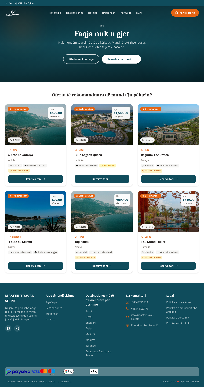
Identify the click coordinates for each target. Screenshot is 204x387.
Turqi (89, 311)
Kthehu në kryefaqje (81, 59)
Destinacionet (74, 13)
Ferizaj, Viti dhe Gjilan (20, 3)
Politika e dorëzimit (177, 317)
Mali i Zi (90, 334)
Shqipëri (91, 322)
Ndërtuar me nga (181, 381)
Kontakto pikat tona (144, 325)
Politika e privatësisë (178, 302)
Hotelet (92, 13)
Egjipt (89, 328)
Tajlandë (91, 345)
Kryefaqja (55, 13)
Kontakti (125, 13)
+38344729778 (137, 302)
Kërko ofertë (185, 13)
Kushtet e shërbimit (178, 323)
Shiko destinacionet (121, 59)
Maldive (90, 340)
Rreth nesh (108, 13)
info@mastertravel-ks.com (142, 317)
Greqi (89, 317)
